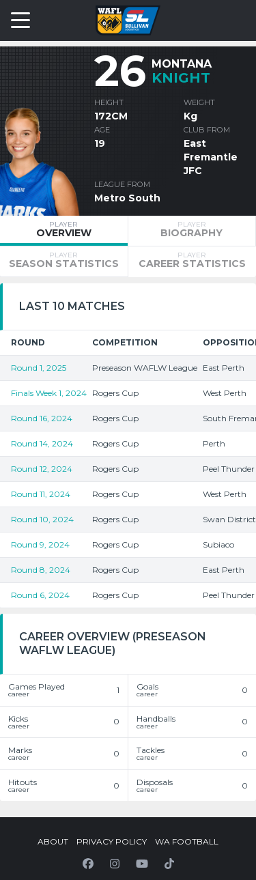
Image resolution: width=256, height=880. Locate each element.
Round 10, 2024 (42, 519)
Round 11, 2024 (40, 494)
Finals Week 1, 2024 (49, 393)
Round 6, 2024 (40, 595)
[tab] (64, 231)
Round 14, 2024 (42, 443)
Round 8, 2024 (40, 570)
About (53, 841)
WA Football (186, 841)
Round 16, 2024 (41, 418)
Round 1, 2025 (38, 368)
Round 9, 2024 (40, 544)
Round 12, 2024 (41, 469)
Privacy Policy (111, 841)
